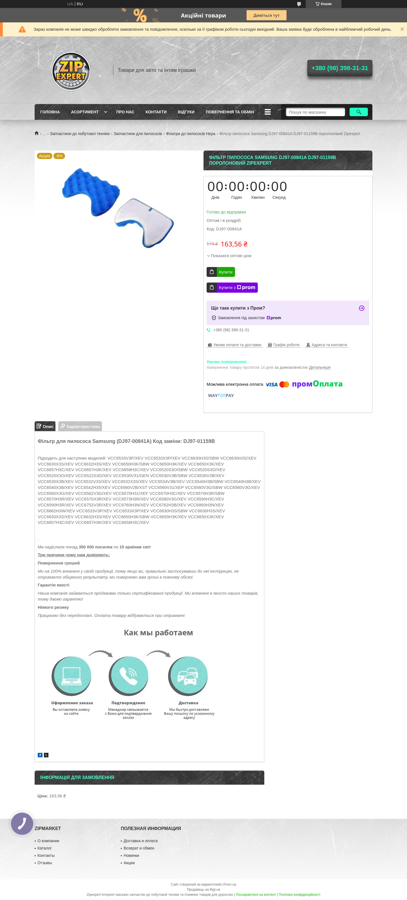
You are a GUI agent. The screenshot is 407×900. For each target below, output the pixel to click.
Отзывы (44, 863)
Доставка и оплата (141, 841)
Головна (50, 112)
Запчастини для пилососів (138, 133)
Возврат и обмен (139, 848)
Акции (129, 863)
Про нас (125, 112)
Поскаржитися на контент (256, 895)
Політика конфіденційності (299, 895)
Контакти (156, 112)
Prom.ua (229, 884)
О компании (48, 841)
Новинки (131, 855)
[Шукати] (359, 112)
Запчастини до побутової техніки (80, 133)
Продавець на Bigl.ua (203, 890)
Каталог (44, 848)
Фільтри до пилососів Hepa (190, 133)
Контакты (45, 855)
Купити (225, 272)
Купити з (237, 287)
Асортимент (85, 112)
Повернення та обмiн (230, 112)
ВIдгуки (186, 112)
